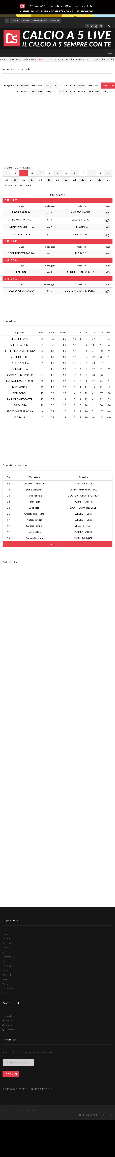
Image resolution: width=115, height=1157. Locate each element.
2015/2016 (65, 91)
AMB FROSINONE (80, 212)
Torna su (37, 1111)
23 (82, 179)
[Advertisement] (31, 129)
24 (91, 179)
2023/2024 (51, 85)
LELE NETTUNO (80, 219)
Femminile (8, 956)
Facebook (9, 1016)
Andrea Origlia (34, 519)
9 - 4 (49, 253)
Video (6, 993)
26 (108, 179)
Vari (5, 979)
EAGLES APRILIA (21, 212)
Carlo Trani (34, 507)
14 (6, 179)
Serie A (6, 938)
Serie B (6, 952)
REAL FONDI (21, 271)
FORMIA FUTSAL (21, 219)
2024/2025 (36, 85)
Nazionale (8, 988)
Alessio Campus (34, 537)
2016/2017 (51, 91)
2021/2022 (79, 85)
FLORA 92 (80, 253)
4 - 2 (49, 272)
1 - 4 (49, 219)
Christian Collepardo (34, 483)
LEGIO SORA (80, 234)
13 (108, 173)
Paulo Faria (34, 501)
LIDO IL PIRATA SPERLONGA (80, 290)
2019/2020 (108, 85)
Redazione (55, 20)
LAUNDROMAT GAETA (21, 290)
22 (74, 179)
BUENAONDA (80, 227)
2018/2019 (22, 91)
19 (49, 179)
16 (23, 179)
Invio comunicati (40, 20)
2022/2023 (65, 85)
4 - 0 (49, 227)
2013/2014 (93, 91)
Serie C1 (7, 961)
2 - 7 (49, 212)
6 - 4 (49, 234)
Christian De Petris (34, 513)
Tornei (6, 984)
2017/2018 (36, 91)
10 (82, 173)
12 (99, 173)
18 (40, 179)
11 (91, 173)
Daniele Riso (34, 531)
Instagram (10, 1029)
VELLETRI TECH (21, 234)
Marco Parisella (34, 495)
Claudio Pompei (34, 525)
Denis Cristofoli (34, 489)
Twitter (8, 1020)
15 (15, 179)
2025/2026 (22, 85)
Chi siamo (14, 1111)
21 (66, 179)
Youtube (8, 1025)
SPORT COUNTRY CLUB (80, 271)
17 (32, 179)
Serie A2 (7, 947)
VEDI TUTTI (57, 543)
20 (57, 179)
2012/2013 (108, 91)
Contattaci (26, 1111)
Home (6, 934)
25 (99, 179)
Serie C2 (7, 966)
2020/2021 (93, 85)
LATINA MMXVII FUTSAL (21, 227)
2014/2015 (79, 91)
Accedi (15, 20)
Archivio (25, 20)
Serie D (6, 970)
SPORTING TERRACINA (21, 253)
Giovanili (7, 975)
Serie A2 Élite (10, 943)
